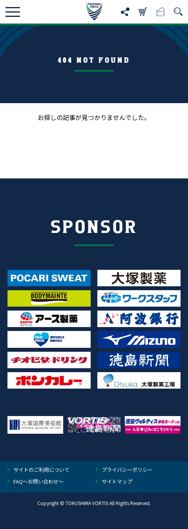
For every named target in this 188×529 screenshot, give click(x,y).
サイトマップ (117, 482)
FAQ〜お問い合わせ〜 (38, 482)
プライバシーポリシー (127, 470)
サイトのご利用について (41, 470)
